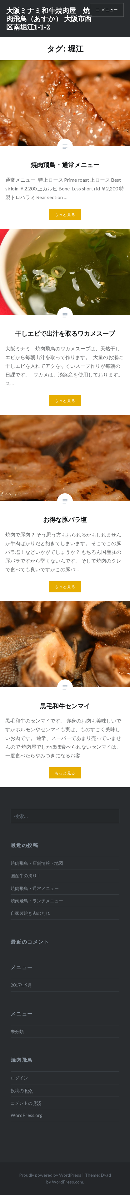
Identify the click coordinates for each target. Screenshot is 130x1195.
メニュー (109, 9)
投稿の (21, 1090)
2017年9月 (21, 985)
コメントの (26, 1103)
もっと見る (65, 214)
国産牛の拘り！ (26, 875)
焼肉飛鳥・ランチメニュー (37, 900)
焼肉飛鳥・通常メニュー (35, 888)
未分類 (17, 1031)
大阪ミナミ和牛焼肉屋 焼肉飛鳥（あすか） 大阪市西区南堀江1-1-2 (49, 18)
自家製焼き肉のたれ (30, 913)
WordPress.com (67, 1181)
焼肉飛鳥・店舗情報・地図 (37, 863)
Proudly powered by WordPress (50, 1175)
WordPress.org (26, 1115)
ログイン (19, 1077)
